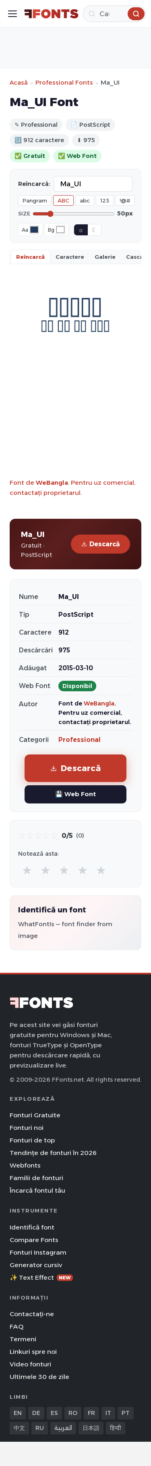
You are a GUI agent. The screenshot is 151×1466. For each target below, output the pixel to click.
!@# (125, 200)
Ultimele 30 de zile (39, 1377)
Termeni (23, 1339)
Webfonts (25, 1165)
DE (36, 1413)
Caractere (70, 257)
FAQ (16, 1326)
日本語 (91, 1428)
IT (108, 1413)
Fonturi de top (32, 1140)
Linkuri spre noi (33, 1351)
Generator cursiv (36, 1265)
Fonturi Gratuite (35, 1115)
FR (91, 1413)
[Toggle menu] (12, 13)
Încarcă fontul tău (37, 1190)
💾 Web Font (75, 794)
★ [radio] (27, 870)
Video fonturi (30, 1364)
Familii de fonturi (36, 1178)
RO (72, 1413)
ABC (63, 200)
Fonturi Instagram (38, 1252)
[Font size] (74, 214)
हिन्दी (115, 1428)
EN (18, 1413)
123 (104, 200)
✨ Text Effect (41, 1277)
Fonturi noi (26, 1127)
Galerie (105, 257)
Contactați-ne (32, 1314)
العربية (63, 1428)
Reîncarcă (30, 257)
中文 (19, 1428)
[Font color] (34, 229)
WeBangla (52, 482)
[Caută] (114, 13)
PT (126, 1413)
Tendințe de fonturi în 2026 (53, 1153)
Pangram (35, 200)
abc (85, 200)
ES (54, 1413)
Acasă (19, 82)
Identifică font (32, 1227)
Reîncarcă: (34, 184)
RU (39, 1428)
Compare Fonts (34, 1240)
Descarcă (100, 544)
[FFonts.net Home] (51, 14)
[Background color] (60, 229)
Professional (79, 740)
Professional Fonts (64, 82)
